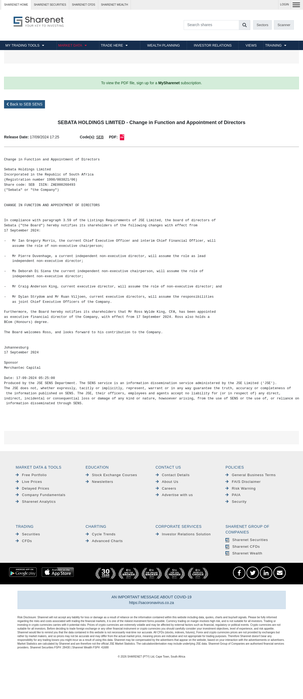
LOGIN (284, 4)
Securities (28, 534)
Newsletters (99, 482)
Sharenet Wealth (243, 553)
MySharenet (169, 83)
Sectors (262, 25)
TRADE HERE (112, 45)
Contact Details (173, 475)
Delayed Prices (32, 488)
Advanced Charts (104, 541)
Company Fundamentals (40, 495)
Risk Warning (240, 488)
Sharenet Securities (246, 540)
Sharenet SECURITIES (50, 4)
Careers (166, 488)
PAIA (233, 495)
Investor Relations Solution (183, 534)
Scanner (283, 25)
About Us (167, 482)
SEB (100, 137)
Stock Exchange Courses (111, 475)
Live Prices (29, 482)
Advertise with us (174, 495)
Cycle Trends (101, 534)
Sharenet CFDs (83, 4)
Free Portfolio (31, 475)
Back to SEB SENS (24, 104)
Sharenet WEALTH (114, 4)
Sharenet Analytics (36, 502)
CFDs (24, 541)
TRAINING (273, 45)
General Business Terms (250, 475)
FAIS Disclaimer (243, 482)
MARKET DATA (70, 45)
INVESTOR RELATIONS (213, 45)
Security (235, 502)
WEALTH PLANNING (163, 45)
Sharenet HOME (16, 4)
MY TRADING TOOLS (22, 45)
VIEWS (251, 45)
